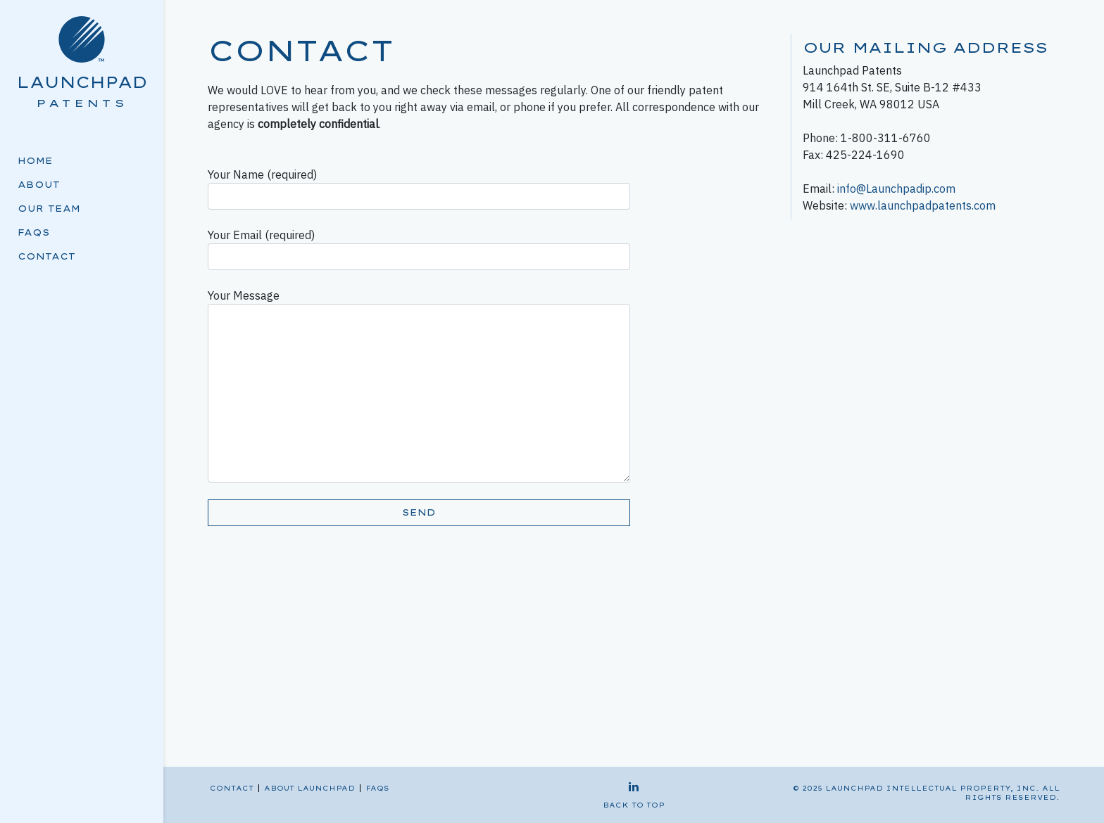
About (39, 184)
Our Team (49, 208)
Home (35, 160)
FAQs (34, 232)
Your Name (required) (419, 188)
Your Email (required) (419, 249)
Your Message (419, 385)
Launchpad (81, 81)
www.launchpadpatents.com (923, 205)
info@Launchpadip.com (896, 188)
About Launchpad (309, 788)
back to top (634, 805)
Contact (46, 256)
